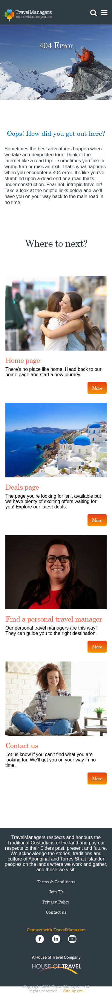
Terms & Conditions (56, 881)
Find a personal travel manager (53, 619)
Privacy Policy (56, 901)
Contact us (21, 745)
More (97, 388)
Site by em (73, 990)
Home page (22, 360)
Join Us (56, 891)
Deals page (22, 487)
